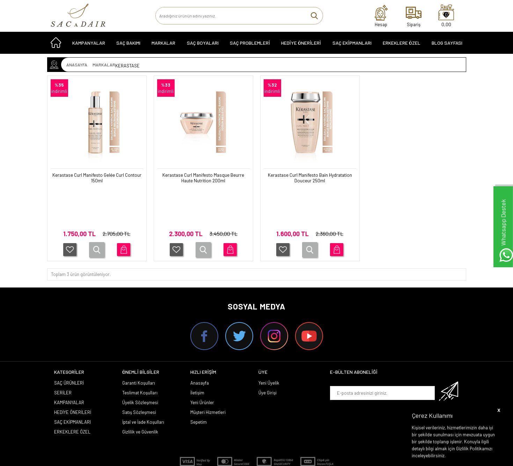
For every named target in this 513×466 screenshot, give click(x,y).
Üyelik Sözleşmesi (140, 362)
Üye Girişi (267, 352)
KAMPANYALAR (88, 46)
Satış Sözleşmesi (139, 371)
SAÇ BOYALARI (203, 46)
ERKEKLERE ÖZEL (401, 46)
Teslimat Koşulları (139, 352)
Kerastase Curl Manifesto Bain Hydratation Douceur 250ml (310, 178)
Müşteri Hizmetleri (208, 371)
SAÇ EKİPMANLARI (352, 46)
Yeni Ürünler (202, 362)
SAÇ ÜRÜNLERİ (69, 342)
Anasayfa (199, 342)
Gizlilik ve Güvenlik (140, 391)
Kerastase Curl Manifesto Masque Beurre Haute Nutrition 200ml (203, 178)
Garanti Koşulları (138, 342)
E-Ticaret (236, 457)
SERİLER (63, 352)
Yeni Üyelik (268, 342)
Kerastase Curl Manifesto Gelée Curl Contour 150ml (97, 178)
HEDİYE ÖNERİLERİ (301, 46)
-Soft (220, 457)
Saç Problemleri (250, 46)
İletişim (197, 352)
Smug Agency (252, 442)
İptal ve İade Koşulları (143, 381)
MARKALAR (163, 46)
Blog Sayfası (447, 46)
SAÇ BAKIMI (128, 46)
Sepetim (198, 381)
